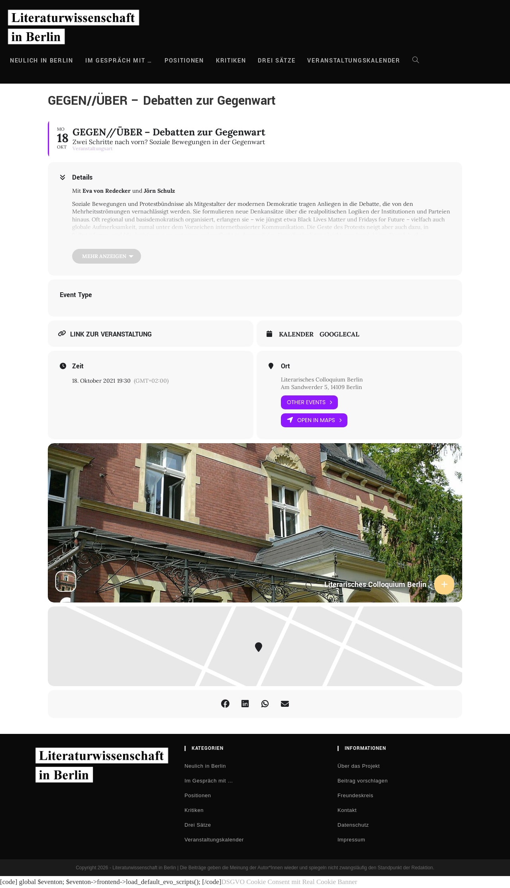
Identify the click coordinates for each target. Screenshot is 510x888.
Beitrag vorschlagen (362, 781)
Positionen (197, 795)
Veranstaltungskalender (214, 840)
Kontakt (347, 810)
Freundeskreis (355, 795)
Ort (285, 366)
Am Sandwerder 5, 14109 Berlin (321, 387)
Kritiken (194, 810)
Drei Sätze (197, 825)
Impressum (351, 840)
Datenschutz (353, 825)
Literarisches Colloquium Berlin (322, 379)
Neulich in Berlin (205, 766)
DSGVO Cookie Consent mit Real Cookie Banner (289, 882)
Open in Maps (314, 420)
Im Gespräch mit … (208, 781)
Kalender (296, 334)
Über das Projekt (358, 766)
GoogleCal (339, 334)
